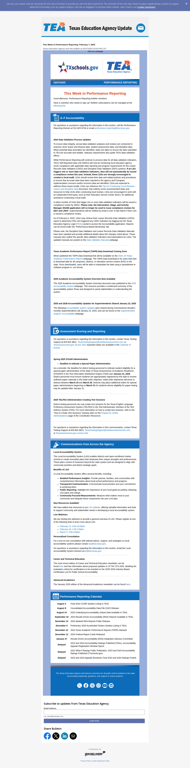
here (61, 566)
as (92, 551)
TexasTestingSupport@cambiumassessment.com (100, 342)
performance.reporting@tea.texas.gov (112, 128)
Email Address (50, 708)
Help (107, 761)
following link (59, 106)
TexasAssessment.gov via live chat (70, 345)
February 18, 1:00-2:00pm (72, 529)
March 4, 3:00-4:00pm (70, 532)
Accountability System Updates (80, 308)
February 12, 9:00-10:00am (72, 526)
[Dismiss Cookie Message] (186, 3)
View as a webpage (95, 51)
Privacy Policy (86, 761)
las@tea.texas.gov (97, 544)
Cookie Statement (146, 7)
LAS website (94, 507)
